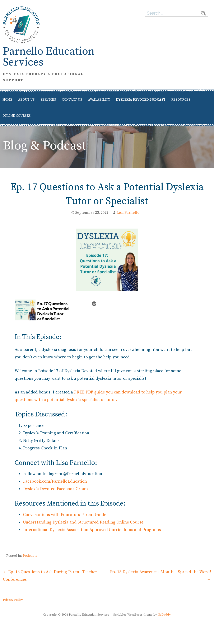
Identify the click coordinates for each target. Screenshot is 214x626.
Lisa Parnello (128, 212)
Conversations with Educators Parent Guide (64, 514)
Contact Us (72, 99)
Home (7, 99)
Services (48, 99)
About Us (26, 99)
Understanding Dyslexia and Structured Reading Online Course (83, 522)
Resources (180, 99)
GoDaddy (164, 615)
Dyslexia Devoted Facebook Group (55, 489)
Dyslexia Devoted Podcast (141, 99)
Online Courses (17, 116)
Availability (99, 99)
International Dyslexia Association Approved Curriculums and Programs (92, 529)
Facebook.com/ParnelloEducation (55, 481)
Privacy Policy (13, 600)
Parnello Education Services (49, 57)
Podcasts (30, 555)
